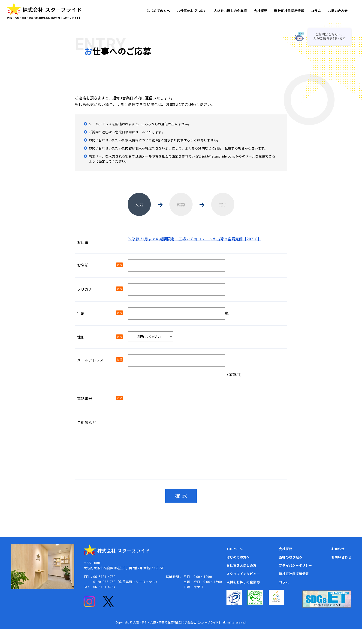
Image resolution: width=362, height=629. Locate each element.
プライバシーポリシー (295, 565)
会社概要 (260, 10)
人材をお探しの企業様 (230, 10)
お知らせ (338, 548)
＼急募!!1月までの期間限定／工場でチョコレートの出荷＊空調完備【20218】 (194, 238)
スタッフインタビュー (243, 573)
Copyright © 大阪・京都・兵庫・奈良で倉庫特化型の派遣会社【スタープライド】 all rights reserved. (181, 622)
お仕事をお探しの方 (192, 10)
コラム (316, 10)
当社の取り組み (290, 557)
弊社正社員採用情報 (289, 10)
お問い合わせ (338, 10)
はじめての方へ (158, 10)
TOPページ (234, 548)
